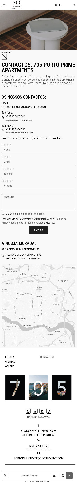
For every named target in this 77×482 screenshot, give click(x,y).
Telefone (7, 168)
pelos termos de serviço (30, 222)
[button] (69, 475)
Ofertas (10, 361)
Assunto (7, 180)
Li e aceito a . (25, 213)
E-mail (5, 157)
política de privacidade (31, 213)
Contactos (47, 357)
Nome (5, 145)
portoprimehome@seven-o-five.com (26, 107)
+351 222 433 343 (15, 116)
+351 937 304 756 (15, 129)
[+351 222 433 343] (3, 116)
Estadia (10, 357)
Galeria (9, 366)
